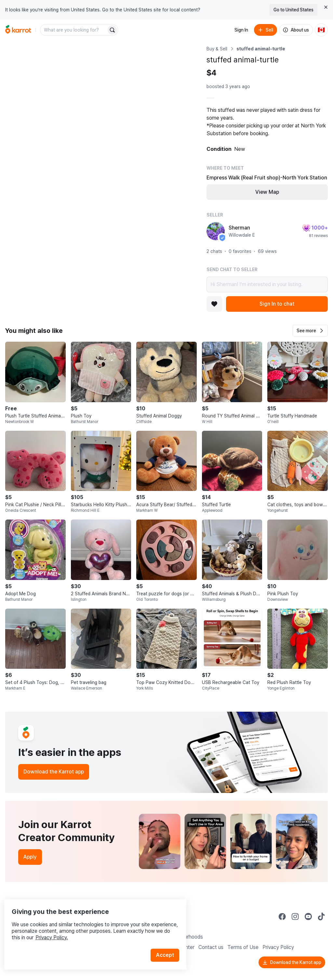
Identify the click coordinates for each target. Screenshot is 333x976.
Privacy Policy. (87, 926)
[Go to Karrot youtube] (308, 916)
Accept (168, 943)
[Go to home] (18, 30)
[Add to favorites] (214, 304)
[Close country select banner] (325, 7)
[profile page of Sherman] (215, 231)
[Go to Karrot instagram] (295, 916)
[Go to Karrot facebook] (282, 916)
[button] (310, 330)
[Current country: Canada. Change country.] (321, 29)
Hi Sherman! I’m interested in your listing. (267, 284)
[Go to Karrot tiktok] (321, 916)
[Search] (112, 29)
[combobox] (74, 30)
